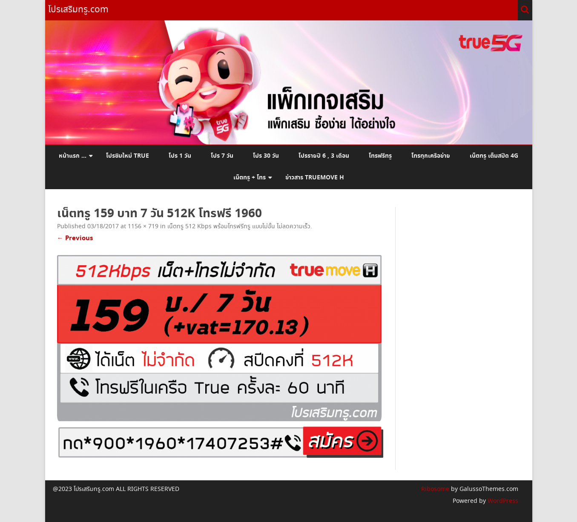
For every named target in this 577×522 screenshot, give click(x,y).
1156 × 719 (143, 226)
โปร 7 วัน (222, 156)
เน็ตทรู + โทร (249, 177)
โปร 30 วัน (266, 156)
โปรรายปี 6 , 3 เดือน (324, 156)
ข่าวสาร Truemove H (314, 177)
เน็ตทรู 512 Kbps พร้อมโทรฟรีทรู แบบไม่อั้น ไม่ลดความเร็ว (238, 226)
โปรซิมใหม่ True (127, 156)
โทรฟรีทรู (380, 156)
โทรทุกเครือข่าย (430, 156)
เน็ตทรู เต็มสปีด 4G (494, 156)
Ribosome (435, 489)
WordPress (502, 501)
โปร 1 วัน (180, 156)
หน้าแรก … (72, 156)
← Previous (75, 238)
